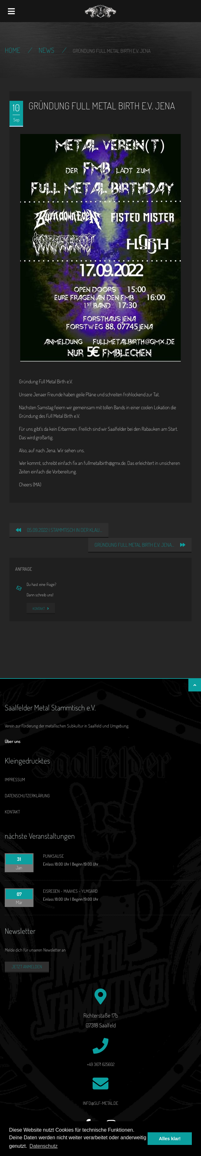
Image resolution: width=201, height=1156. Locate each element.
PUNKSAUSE (53, 856)
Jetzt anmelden (27, 966)
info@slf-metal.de (100, 1103)
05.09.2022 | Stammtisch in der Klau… (59, 530)
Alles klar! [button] (170, 1138)
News (46, 50)
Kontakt (41, 608)
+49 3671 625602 (100, 1064)
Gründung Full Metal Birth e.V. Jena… (139, 545)
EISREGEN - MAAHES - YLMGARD (70, 891)
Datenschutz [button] (43, 1146)
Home (12, 50)
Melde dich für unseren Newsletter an (35, 949)
